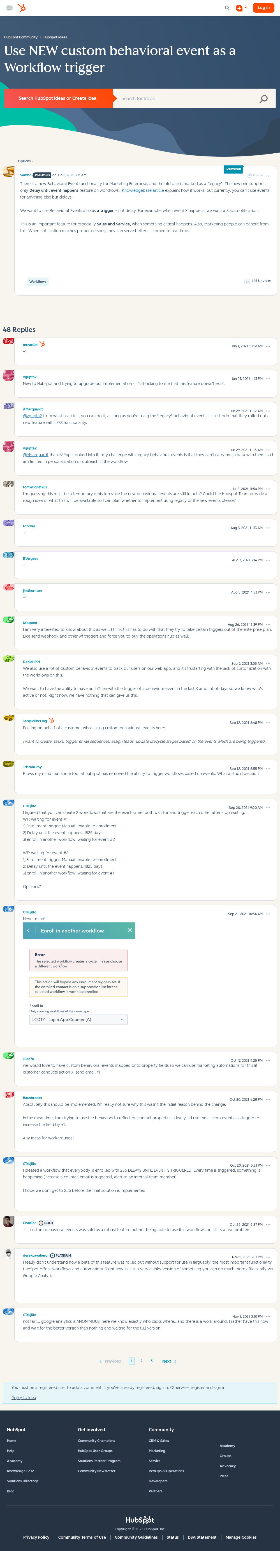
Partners (156, 1491)
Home (11, 1441)
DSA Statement (202, 1537)
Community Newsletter (96, 1471)
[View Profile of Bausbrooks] (32, 1097)
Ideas (224, 1476)
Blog (11, 1491)
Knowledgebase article (143, 190)
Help (11, 1451)
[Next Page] (168, 1361)
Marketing (157, 1451)
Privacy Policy (36, 1537)
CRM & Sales (159, 1441)
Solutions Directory (22, 1481)
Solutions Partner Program (99, 1461)
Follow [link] (258, 175)
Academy (14, 1461)
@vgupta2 (32, 416)
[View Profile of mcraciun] (30, 344)
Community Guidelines (136, 1537)
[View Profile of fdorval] (29, 525)
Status (173, 1537)
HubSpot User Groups (95, 1451)
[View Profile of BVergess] (30, 557)
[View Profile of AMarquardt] (33, 408)
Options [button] (24, 161)
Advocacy (228, 1466)
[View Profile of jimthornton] (32, 590)
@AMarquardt (35, 455)
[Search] (194, 98)
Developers (158, 1481)
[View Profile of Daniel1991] (31, 661)
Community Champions (96, 1441)
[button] (268, 176)
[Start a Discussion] (241, 7)
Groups (226, 1456)
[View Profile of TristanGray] (32, 766)
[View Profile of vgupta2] (30, 376)
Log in (264, 7)
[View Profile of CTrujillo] (29, 805)
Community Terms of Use (82, 1537)
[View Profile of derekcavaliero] (35, 1254)
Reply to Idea (23, 1397)
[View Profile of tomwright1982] (35, 486)
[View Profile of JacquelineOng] (35, 720)
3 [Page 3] (152, 1361)
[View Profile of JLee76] (28, 1058)
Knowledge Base (20, 1471)
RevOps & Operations (166, 1471)
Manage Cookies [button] (241, 1537)
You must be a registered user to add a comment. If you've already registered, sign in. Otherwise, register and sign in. (118, 1387)
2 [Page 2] (141, 1361)
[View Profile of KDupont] (30, 622)
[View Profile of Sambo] (25, 175)
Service (155, 1461)
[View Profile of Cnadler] (29, 1222)
